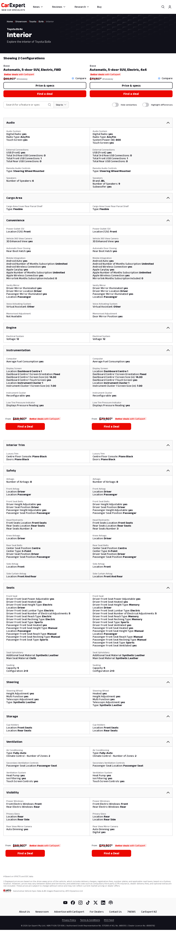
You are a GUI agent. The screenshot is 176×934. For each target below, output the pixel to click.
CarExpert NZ (149, 911)
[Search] (163, 6)
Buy (99, 6)
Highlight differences (162, 104)
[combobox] (26, 105)
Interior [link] (50, 21)
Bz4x (41, 21)
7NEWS (131, 911)
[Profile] (169, 6)
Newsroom (42, 911)
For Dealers (97, 911)
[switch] (115, 105)
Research (82, 6)
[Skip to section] (61, 104)
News (38, 6)
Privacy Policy (69, 920)
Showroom (21, 21)
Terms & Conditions (90, 920)
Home (10, 21)
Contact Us (115, 911)
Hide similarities (129, 104)
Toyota (32, 21)
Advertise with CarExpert (69, 911)
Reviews (59, 6)
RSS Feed (109, 920)
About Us (24, 911)
